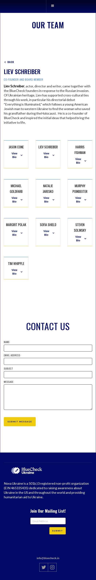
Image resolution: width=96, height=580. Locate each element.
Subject (8, 368)
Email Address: (12, 355)
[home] (41, 6)
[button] (52, 6)
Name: (7, 342)
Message (8, 382)
